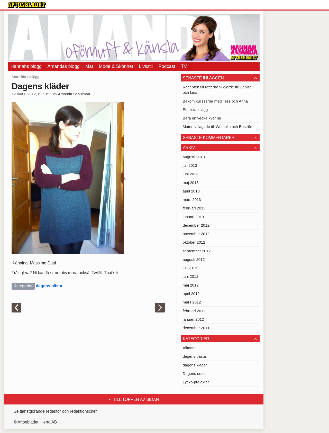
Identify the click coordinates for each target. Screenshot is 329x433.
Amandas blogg (64, 66)
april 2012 (191, 293)
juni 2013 (190, 174)
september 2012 (197, 251)
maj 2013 (191, 182)
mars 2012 (192, 302)
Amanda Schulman (74, 94)
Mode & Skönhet (116, 66)
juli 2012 (190, 268)
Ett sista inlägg (195, 109)
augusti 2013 (194, 157)
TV (184, 66)
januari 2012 (193, 319)
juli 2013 (190, 165)
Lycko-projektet (196, 382)
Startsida (19, 77)
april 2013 (191, 191)
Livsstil (146, 66)
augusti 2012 (194, 259)
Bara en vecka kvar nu (202, 118)
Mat (89, 66)
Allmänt (189, 348)
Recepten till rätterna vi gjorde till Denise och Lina (217, 90)
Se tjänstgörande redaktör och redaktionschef (55, 411)
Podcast (167, 66)
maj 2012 (191, 285)
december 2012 (196, 225)
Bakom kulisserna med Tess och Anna (215, 101)
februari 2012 (194, 311)
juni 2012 (190, 276)
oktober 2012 (194, 242)
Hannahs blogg (26, 66)
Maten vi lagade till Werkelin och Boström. (218, 126)
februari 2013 (194, 208)
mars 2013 (192, 199)
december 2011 (196, 328)
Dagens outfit (194, 373)
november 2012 (196, 234)
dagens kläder (195, 365)
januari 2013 (193, 217)
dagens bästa (49, 286)
